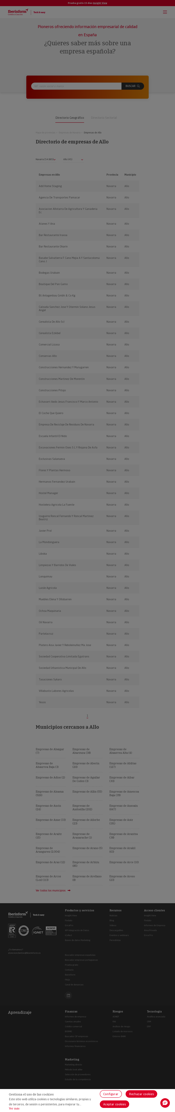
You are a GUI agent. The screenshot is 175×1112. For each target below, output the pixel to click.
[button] (165, 1103)
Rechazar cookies (141, 1094)
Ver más (14, 1108)
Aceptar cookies (114, 1104)
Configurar (110, 1094)
